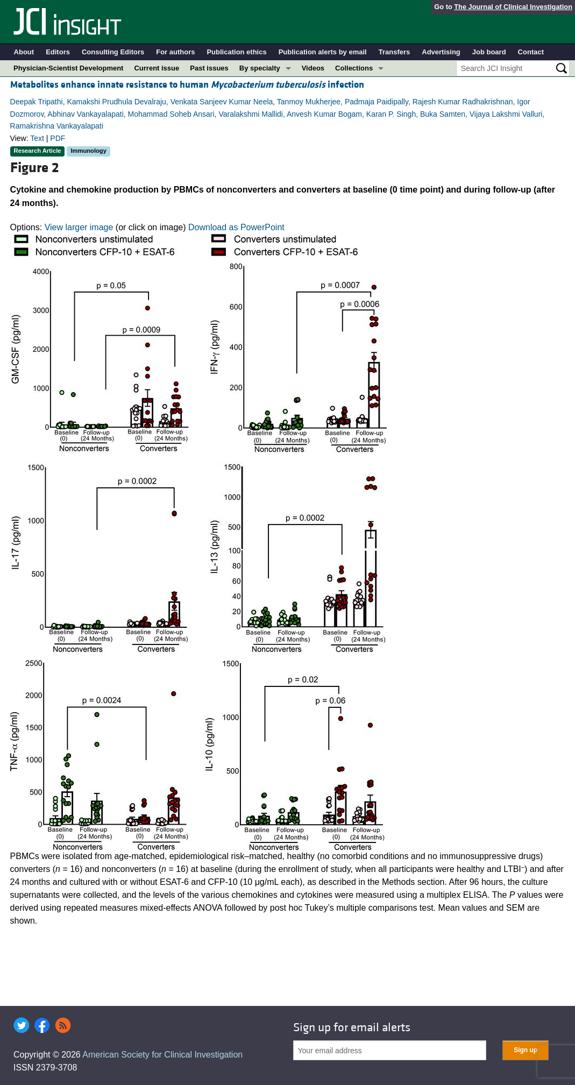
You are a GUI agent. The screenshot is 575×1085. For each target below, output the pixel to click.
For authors (175, 52)
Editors (58, 52)
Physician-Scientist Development (68, 68)
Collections (354, 68)
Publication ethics (236, 52)
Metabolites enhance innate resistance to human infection (187, 85)
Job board (489, 52)
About (24, 52)
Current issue (156, 68)
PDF (57, 138)
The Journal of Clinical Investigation (513, 7)
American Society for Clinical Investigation (162, 1054)
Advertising (441, 52)
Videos (313, 68)
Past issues (209, 68)
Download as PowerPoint (236, 227)
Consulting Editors (113, 52)
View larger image (79, 227)
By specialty (259, 68)
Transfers (394, 52)
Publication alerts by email (323, 52)
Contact (531, 52)
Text (37, 138)
